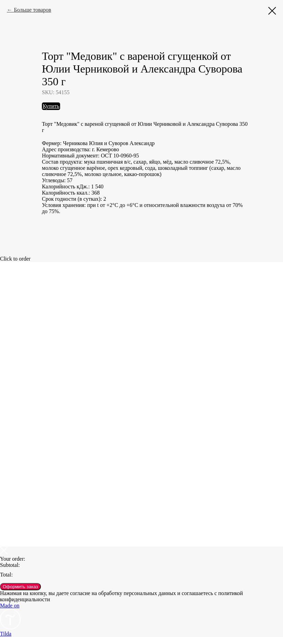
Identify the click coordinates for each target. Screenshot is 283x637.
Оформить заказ (20, 586)
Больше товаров (32, 10)
